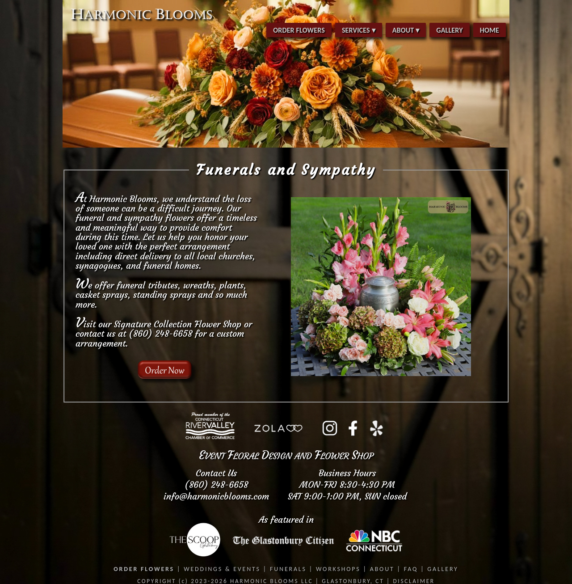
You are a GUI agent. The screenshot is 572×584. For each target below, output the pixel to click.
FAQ (411, 569)
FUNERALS (288, 569)
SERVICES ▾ (358, 30)
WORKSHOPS (338, 569)
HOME (489, 30)
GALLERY (449, 30)
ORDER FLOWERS (299, 30)
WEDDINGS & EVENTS (222, 569)
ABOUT (382, 569)
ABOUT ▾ (406, 30)
